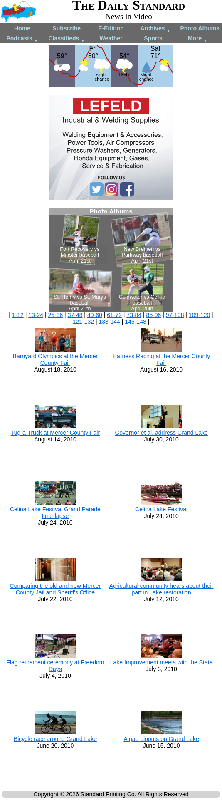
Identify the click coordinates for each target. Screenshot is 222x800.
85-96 (153, 315)
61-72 (114, 315)
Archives (155, 29)
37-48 (75, 315)
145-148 (135, 321)
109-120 (199, 315)
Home (22, 28)
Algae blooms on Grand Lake (161, 739)
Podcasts (22, 39)
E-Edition (110, 28)
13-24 (35, 315)
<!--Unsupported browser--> (111, 260)
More (197, 39)
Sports (153, 38)
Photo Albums (199, 28)
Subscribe (66, 28)
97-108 (175, 315)
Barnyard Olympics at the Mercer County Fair (55, 359)
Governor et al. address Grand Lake (161, 432)
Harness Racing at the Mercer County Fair (161, 359)
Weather (111, 38)
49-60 (94, 315)
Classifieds (66, 39)
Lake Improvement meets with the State (161, 662)
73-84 (133, 315)
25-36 (55, 315)
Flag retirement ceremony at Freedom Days (55, 665)
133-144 (109, 321)
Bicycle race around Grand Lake (55, 739)
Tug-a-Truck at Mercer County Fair (55, 432)
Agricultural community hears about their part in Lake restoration (161, 589)
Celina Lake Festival (161, 509)
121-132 (83, 321)
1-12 (18, 315)
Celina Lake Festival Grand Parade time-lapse (55, 512)
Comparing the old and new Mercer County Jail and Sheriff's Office (55, 589)
